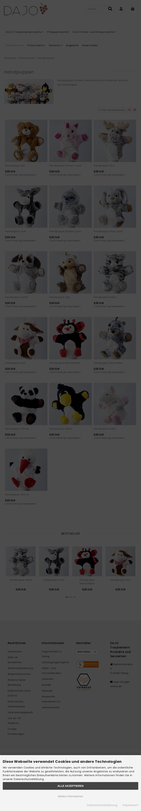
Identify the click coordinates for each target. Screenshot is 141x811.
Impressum (130, 805)
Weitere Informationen (70, 796)
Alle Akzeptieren (70, 785)
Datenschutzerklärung (102, 805)
